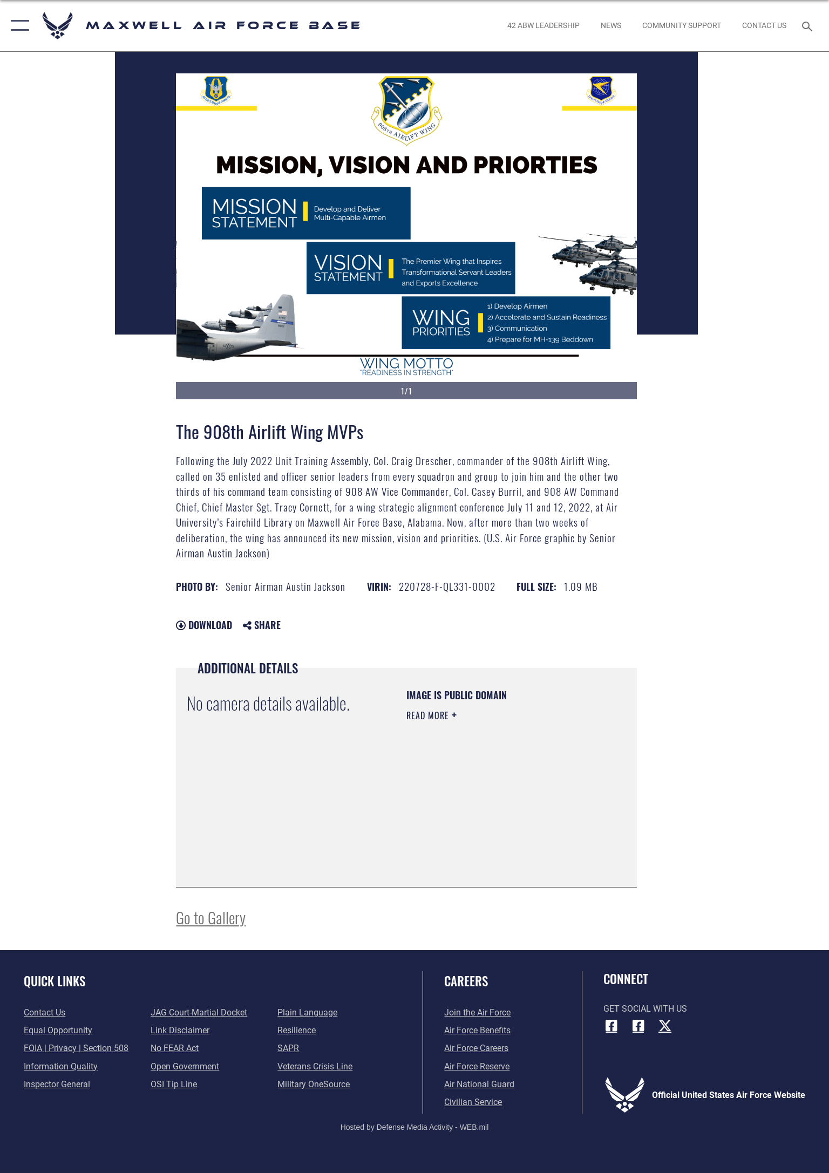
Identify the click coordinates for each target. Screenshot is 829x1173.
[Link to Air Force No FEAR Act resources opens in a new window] (175, 1048)
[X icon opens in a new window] (665, 1026)
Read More (429, 715)
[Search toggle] (808, 25)
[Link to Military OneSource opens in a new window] (313, 1084)
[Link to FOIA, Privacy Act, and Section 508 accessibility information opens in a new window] (76, 1048)
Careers (466, 980)
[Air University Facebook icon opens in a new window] (638, 1026)
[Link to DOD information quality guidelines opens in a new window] (61, 1066)
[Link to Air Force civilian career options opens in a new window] (473, 1102)
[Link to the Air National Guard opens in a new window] (479, 1084)
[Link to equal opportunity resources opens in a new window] (58, 1030)
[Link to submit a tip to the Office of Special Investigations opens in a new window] (174, 1084)
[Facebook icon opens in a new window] (611, 1026)
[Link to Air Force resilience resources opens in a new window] (296, 1030)
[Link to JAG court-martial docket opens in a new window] (199, 1012)
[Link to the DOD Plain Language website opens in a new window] (307, 1012)
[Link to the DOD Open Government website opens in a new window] (185, 1066)
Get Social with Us (645, 1009)
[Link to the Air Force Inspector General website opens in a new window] (57, 1084)
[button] (17, 25)
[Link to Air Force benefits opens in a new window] (477, 1030)
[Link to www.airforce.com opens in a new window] (477, 1012)
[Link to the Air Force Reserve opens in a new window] (476, 1066)
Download (204, 625)
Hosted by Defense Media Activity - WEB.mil (415, 1127)
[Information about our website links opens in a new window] (180, 1030)
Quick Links (54, 980)
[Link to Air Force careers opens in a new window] (476, 1048)
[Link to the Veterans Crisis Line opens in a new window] (314, 1066)
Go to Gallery (211, 917)
